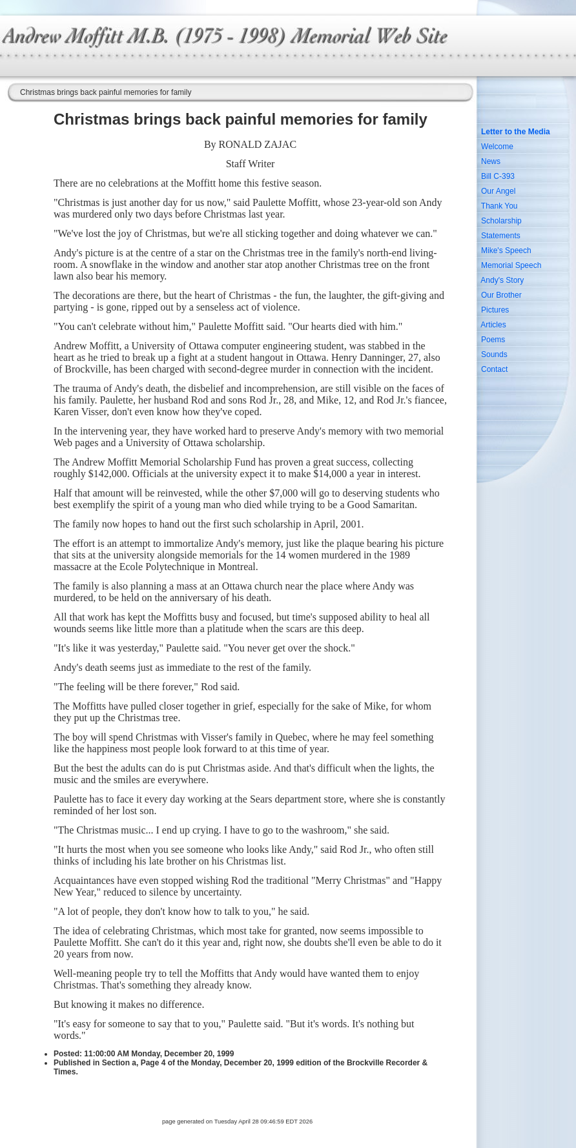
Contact (494, 369)
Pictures (495, 309)
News (490, 161)
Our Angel (498, 191)
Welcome (497, 146)
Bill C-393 (498, 176)
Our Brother (501, 295)
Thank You (499, 205)
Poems (493, 339)
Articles (493, 324)
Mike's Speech (506, 250)
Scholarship (501, 220)
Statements (500, 235)
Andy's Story (502, 280)
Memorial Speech (511, 265)
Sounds (494, 354)
